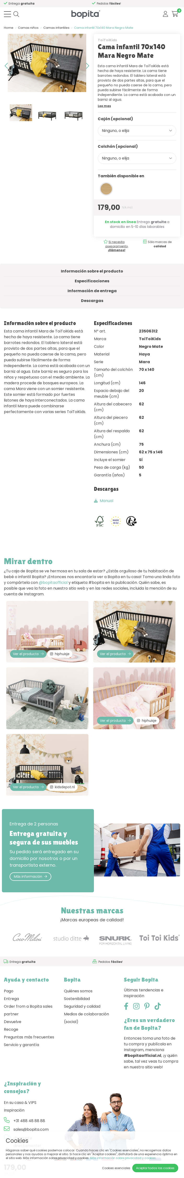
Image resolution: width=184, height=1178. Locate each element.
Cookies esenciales (116, 1168)
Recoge (11, 1029)
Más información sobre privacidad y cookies (123, 1158)
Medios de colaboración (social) (86, 1017)
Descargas (92, 300)
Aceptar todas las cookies (155, 1168)
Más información (30, 876)
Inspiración (14, 1110)
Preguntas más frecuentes (29, 1037)
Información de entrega (92, 291)
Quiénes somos (78, 991)
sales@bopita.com (31, 1129)
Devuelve (12, 1021)
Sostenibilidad (77, 998)
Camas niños (28, 28)
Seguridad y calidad (82, 1006)
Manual (103, 500)
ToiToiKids (107, 40)
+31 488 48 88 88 (29, 1121)
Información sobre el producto (92, 271)
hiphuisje (59, 653)
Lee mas (104, 106)
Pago (8, 991)
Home (8, 28)
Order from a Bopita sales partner (28, 1010)
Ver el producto (28, 653)
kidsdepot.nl (62, 787)
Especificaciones (92, 281)
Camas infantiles (56, 28)
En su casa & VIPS (20, 1102)
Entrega (11, 998)
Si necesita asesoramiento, (116, 246)
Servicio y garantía (21, 1045)
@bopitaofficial (53, 582)
